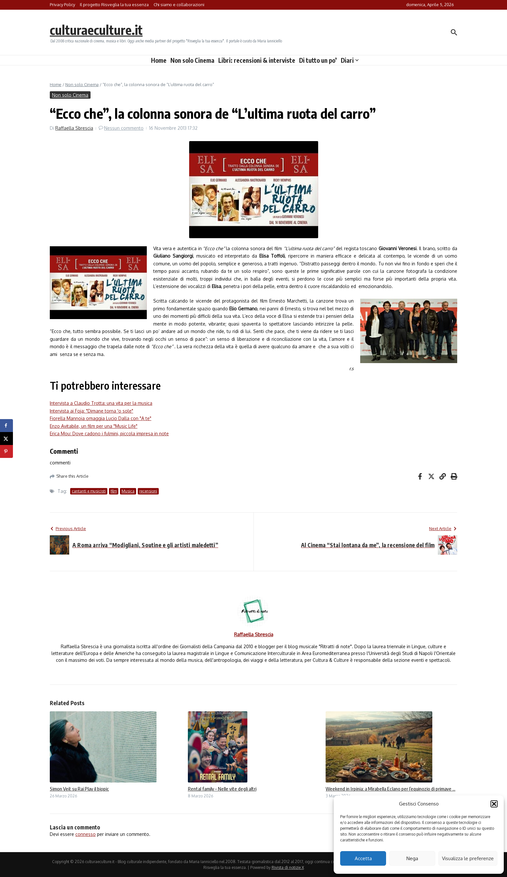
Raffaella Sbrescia (74, 128)
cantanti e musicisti (89, 491)
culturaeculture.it (96, 30)
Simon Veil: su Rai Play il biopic (79, 789)
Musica (128, 491)
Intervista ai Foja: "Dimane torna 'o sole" (91, 411)
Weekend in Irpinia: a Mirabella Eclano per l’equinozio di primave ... (390, 789)
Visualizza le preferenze (468, 858)
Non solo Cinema (192, 60)
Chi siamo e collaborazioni (179, 4)
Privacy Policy (62, 4)
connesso (85, 834)
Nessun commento (124, 128)
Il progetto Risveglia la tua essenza (114, 4)
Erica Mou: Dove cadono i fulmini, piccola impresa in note (109, 433)
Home (159, 60)
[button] (494, 804)
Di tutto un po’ (318, 60)
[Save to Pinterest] (6, 451)
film (114, 491)
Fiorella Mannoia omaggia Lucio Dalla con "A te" (100, 418)
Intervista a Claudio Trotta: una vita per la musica (101, 403)
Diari (350, 60)
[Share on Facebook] (6, 425)
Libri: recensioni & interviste (256, 60)
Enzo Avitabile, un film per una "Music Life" (93, 426)
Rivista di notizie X (288, 867)
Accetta (363, 858)
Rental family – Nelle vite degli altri (222, 789)
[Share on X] (6, 438)
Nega (412, 858)
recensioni (148, 491)
